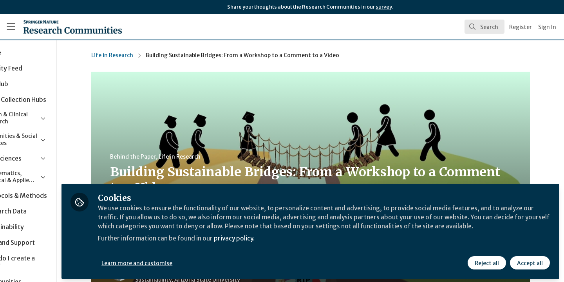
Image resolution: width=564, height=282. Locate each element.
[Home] (62, 27)
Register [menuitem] (520, 27)
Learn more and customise (180, 261)
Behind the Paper (154, 156)
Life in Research (134, 55)
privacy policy (279, 246)
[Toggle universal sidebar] (11, 27)
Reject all (486, 261)
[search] (484, 27)
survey (384, 7)
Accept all (529, 261)
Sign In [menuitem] (547, 27)
